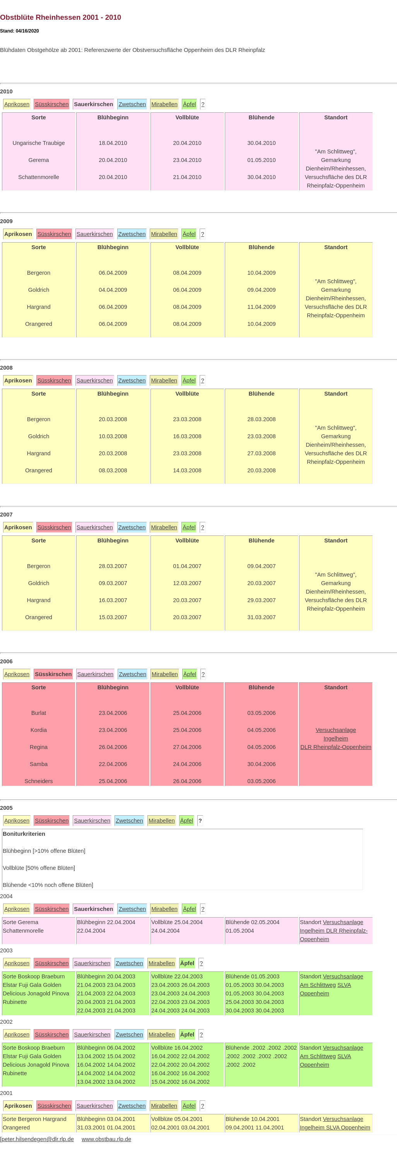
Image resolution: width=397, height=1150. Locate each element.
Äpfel (189, 104)
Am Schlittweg (318, 985)
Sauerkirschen (95, 234)
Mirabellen (164, 104)
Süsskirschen (51, 104)
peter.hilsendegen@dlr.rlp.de (38, 1139)
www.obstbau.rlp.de (106, 1139)
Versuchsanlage (343, 922)
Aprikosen (16, 104)
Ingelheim (313, 931)
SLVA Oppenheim (348, 1127)
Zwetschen (132, 104)
